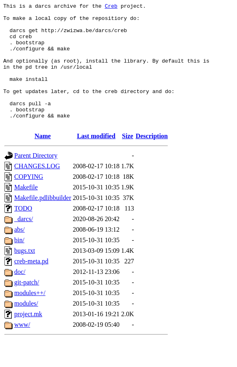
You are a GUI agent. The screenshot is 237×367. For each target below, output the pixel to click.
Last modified (96, 160)
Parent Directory (35, 179)
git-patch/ (26, 306)
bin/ (19, 264)
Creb (111, 7)
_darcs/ (23, 243)
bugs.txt (24, 274)
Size (127, 160)
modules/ (26, 327)
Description (152, 160)
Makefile (26, 211)
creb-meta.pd (31, 285)
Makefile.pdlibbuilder (42, 222)
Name (43, 160)
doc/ (20, 296)
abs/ (19, 253)
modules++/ (30, 317)
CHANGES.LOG (37, 190)
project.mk (28, 338)
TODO (23, 232)
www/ (22, 348)
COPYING (28, 201)
